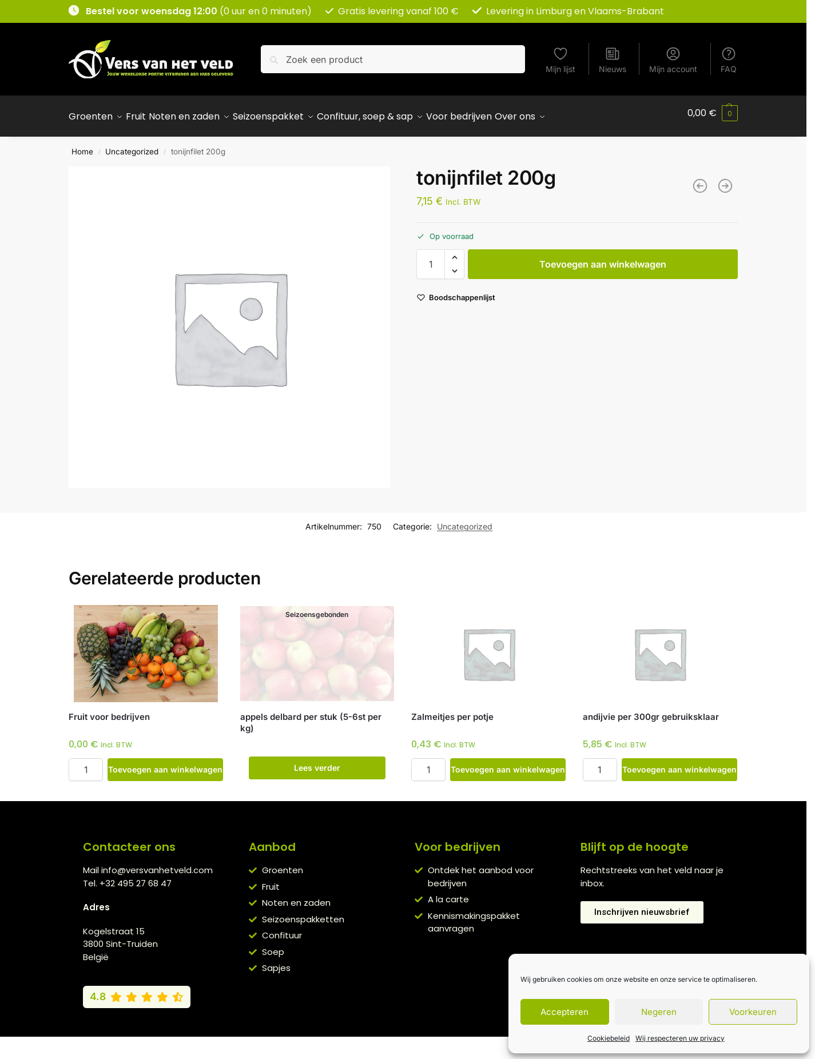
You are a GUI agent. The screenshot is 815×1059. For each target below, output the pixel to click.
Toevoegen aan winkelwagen (602, 258)
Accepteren (564, 1011)
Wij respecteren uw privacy (680, 1038)
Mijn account (673, 60)
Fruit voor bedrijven (109, 710)
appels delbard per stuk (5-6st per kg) (310, 716)
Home (82, 145)
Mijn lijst (560, 60)
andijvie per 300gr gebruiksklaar (651, 710)
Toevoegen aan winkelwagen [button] (165, 763)
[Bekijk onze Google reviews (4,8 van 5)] (136, 990)
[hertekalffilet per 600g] (700, 179)
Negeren (659, 1011)
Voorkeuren (753, 1011)
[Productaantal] (430, 258)
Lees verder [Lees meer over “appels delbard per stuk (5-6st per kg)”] (317, 761)
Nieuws (612, 60)
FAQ (729, 60)
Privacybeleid (386, 1042)
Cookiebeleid (608, 1038)
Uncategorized (131, 145)
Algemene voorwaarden (305, 1042)
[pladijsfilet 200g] (725, 179)
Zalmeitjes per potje (452, 710)
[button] (712, 113)
